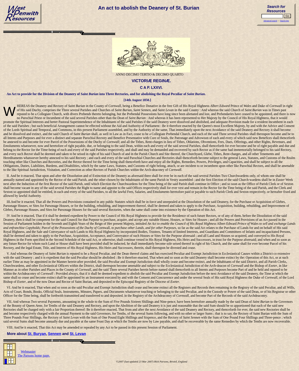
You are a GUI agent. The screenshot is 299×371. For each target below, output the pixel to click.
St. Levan (78, 334)
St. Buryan (37, 334)
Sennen (54, 334)
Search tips (284, 21)
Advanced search (270, 21)
